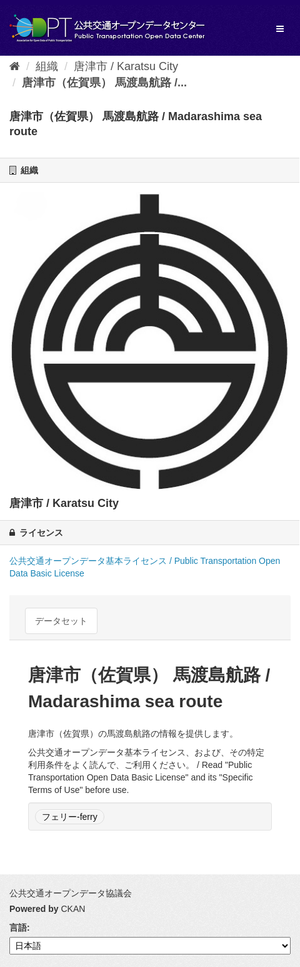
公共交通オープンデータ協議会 (70, 893)
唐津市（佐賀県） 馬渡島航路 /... (104, 82)
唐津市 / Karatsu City (126, 66)
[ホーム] (14, 66)
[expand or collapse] (280, 28)
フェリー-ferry (70, 817)
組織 (47, 66)
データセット (61, 621)
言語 (18, 928)
